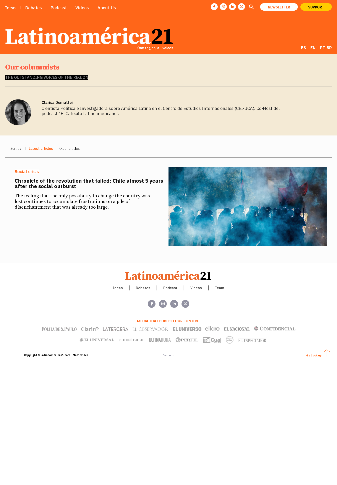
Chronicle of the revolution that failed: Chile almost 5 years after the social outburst (89, 183)
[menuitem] (303, 47)
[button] (251, 7)
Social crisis (27, 171)
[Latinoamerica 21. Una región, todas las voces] (168, 275)
